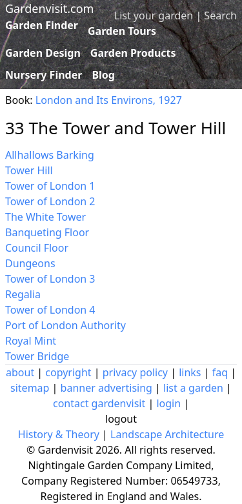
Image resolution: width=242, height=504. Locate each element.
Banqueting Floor (47, 232)
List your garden (153, 15)
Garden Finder (41, 25)
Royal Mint (30, 341)
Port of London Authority (65, 325)
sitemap (29, 388)
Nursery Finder (43, 75)
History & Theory (58, 434)
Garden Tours (122, 31)
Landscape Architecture (167, 434)
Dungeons (30, 263)
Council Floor (36, 248)
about (20, 372)
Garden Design (43, 53)
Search (220, 15)
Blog (103, 75)
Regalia (23, 294)
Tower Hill (29, 170)
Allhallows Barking (49, 155)
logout (121, 419)
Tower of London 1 (50, 186)
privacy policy (135, 372)
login (168, 403)
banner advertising (106, 388)
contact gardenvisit (99, 403)
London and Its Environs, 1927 (108, 100)
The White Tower (45, 217)
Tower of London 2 (50, 201)
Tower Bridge (37, 356)
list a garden (193, 388)
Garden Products (133, 53)
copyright (68, 372)
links (190, 372)
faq (220, 372)
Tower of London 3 (50, 279)
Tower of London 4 (50, 310)
